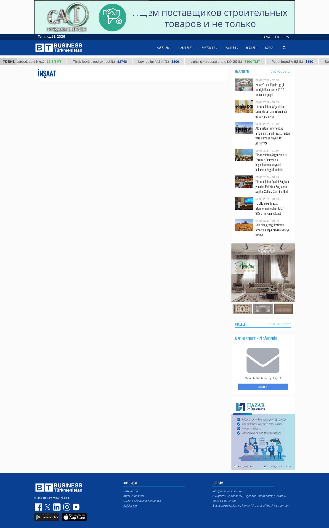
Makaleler (186, 48)
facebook (38, 507)
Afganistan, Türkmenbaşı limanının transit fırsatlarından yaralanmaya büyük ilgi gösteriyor (272, 135)
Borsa (269, 48)
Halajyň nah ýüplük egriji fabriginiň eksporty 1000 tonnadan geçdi (269, 89)
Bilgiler (252, 48)
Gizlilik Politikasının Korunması (142, 500)
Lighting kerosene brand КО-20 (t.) (228, 61)
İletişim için (130, 505)
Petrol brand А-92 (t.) (295, 61)
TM (277, 36)
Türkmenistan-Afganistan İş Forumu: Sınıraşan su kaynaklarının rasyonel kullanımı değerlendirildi (271, 162)
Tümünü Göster (280, 71)
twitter (48, 507)
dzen (75, 507)
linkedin (57, 507)
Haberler (242, 71)
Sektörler (210, 48)
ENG (266, 36)
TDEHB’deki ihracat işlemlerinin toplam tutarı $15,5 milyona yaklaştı (269, 208)
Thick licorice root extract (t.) (102, 61)
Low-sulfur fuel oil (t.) (161, 61)
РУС (286, 36)
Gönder (263, 386)
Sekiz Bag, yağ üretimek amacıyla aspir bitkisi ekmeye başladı (272, 229)
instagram (66, 507)
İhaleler (241, 324)
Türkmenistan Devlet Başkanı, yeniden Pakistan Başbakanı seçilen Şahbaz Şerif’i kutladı (272, 186)
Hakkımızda (130, 491)
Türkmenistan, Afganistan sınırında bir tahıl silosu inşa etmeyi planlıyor (271, 111)
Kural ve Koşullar (133, 496)
